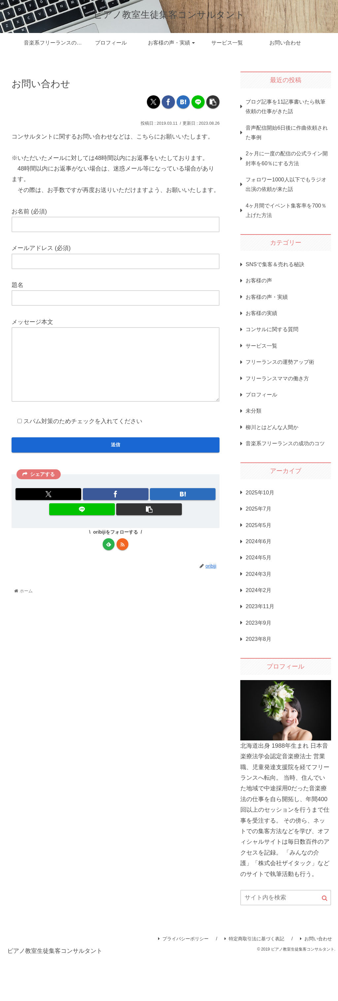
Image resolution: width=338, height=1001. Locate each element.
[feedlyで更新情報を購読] (109, 559)
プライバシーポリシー (183, 981)
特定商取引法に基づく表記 (254, 981)
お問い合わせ (316, 981)
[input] (285, 940)
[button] (213, 102)
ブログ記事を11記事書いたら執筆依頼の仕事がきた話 (285, 107)
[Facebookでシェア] (168, 102)
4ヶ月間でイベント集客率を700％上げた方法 (283, 219)
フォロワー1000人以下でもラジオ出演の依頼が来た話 (285, 191)
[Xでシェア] (153, 102)
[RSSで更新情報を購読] (122, 559)
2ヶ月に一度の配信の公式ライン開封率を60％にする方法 (286, 163)
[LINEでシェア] (198, 102)
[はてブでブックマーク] (183, 102)
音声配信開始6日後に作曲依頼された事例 (286, 135)
